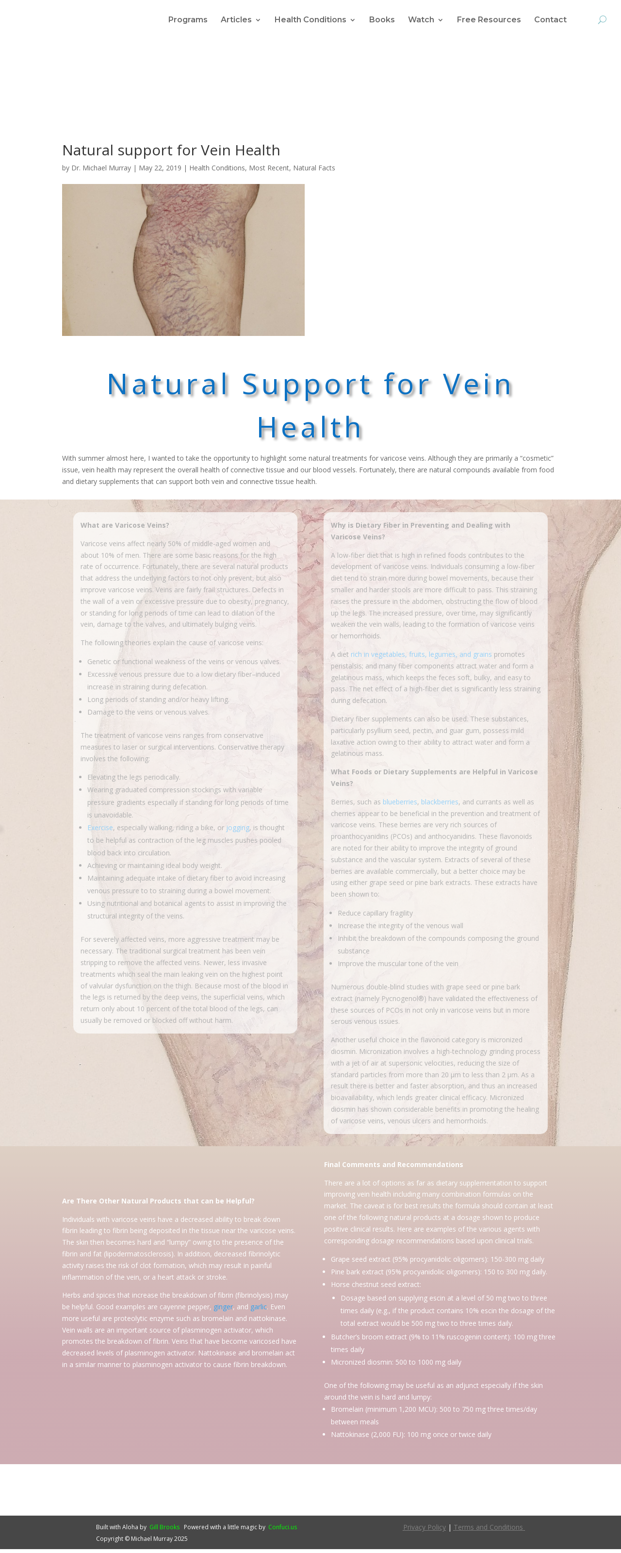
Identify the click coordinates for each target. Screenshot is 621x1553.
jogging (237, 831)
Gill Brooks (164, 1531)
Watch (421, 20)
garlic (258, 1310)
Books (382, 20)
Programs (188, 20)
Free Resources (489, 20)
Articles (236, 20)
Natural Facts (314, 171)
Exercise (100, 831)
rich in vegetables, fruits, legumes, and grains (421, 658)
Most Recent (269, 171)
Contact (550, 20)
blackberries (439, 805)
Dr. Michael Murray (101, 171)
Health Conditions (310, 20)
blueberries (400, 805)
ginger (223, 1310)
